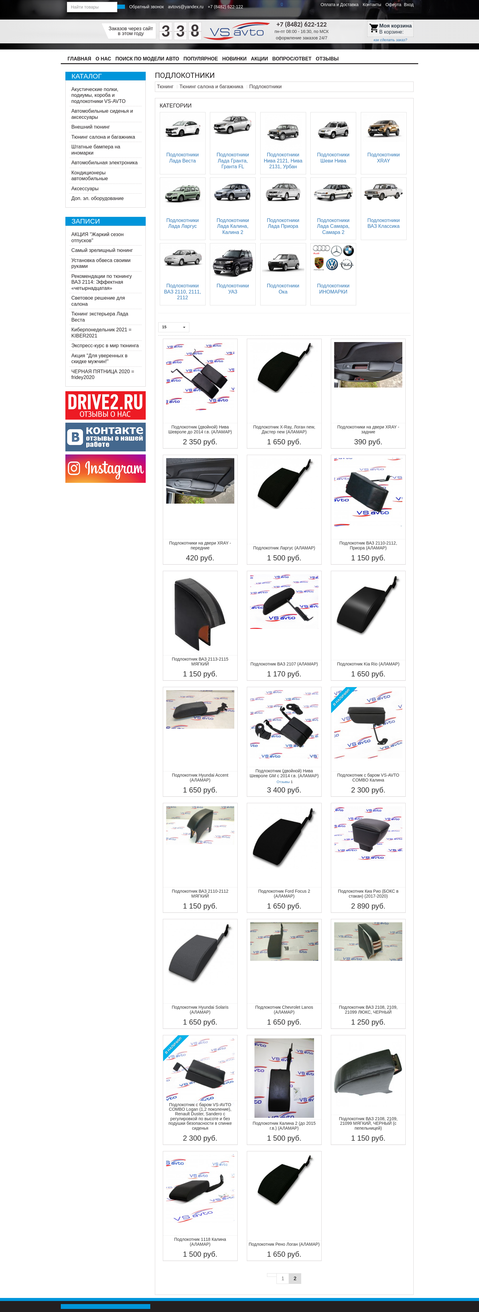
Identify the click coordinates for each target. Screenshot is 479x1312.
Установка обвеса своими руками (101, 263)
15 (173, 327)
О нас (103, 58)
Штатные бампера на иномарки (95, 149)
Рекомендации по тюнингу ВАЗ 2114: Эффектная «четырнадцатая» (101, 282)
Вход (409, 4)
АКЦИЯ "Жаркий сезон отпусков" (97, 237)
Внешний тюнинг (90, 126)
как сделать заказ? (390, 40)
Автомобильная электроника (104, 162)
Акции (259, 58)
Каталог (86, 76)
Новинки (234, 58)
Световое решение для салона (98, 301)
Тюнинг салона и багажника (103, 137)
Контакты (372, 4)
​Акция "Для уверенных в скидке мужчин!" (99, 358)
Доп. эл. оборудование (97, 198)
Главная (79, 58)
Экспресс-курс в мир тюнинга (105, 345)
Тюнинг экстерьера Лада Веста (99, 317)
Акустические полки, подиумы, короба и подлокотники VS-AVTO (98, 95)
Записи (85, 221)
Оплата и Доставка (340, 4)
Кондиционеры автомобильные (89, 175)
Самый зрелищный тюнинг (102, 250)
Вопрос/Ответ (291, 58)
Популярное (201, 58)
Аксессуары (85, 188)
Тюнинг (165, 86)
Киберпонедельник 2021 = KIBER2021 (101, 332)
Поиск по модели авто (147, 58)
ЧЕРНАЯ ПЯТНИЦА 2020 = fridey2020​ (102, 374)
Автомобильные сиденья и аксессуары (102, 114)
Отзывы (327, 58)
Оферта (393, 4)
